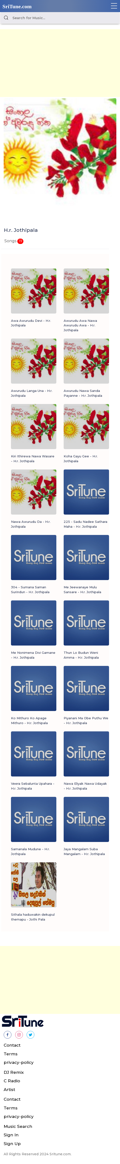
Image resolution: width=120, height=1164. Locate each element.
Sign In (11, 1134)
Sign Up (12, 1143)
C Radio (12, 1080)
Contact (12, 1045)
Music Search (18, 1126)
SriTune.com (17, 6)
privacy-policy (19, 1062)
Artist (9, 1089)
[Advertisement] (60, 63)
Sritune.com (60, 1154)
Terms (11, 1053)
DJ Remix (14, 1072)
